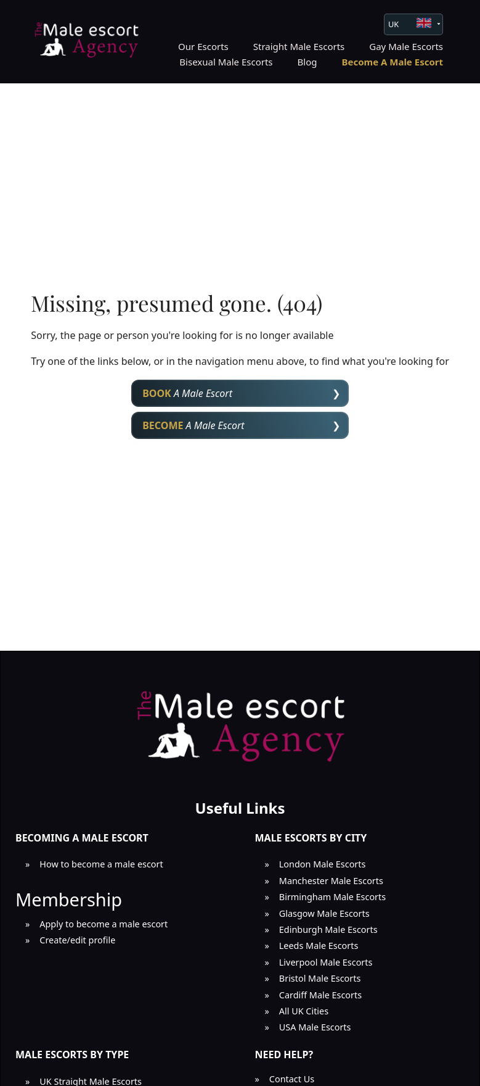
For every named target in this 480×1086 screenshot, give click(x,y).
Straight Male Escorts (299, 46)
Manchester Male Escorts (331, 881)
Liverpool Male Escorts (326, 962)
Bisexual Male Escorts (225, 62)
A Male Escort (187, 393)
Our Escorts (203, 46)
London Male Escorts (322, 864)
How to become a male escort (101, 864)
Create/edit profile (77, 940)
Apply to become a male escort (103, 924)
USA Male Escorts (315, 1027)
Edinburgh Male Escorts (328, 929)
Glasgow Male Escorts (324, 913)
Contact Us (291, 1079)
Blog (307, 62)
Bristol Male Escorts (320, 978)
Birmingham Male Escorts (332, 897)
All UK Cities (303, 1011)
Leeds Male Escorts (319, 945)
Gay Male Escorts (406, 46)
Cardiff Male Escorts (320, 995)
